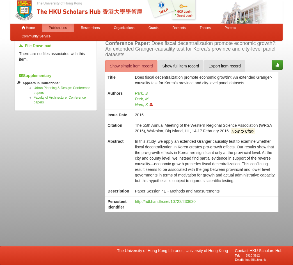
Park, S (141, 93)
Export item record (225, 66)
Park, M (141, 99)
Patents (230, 28)
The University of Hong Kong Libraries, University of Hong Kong (173, 250)
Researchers (90, 28)
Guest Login (185, 15)
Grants (153, 28)
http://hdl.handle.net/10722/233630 (165, 201)
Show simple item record (131, 66)
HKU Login (184, 11)
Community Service (36, 36)
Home (28, 28)
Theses (205, 28)
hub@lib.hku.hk (255, 259)
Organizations (124, 28)
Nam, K (144, 104)
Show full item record (180, 66)
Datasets (179, 28)
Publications (58, 28)
